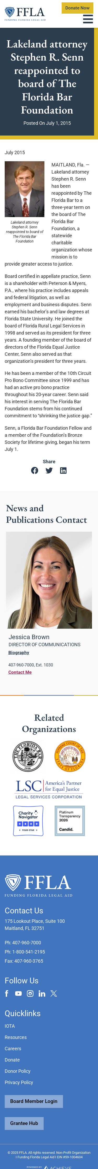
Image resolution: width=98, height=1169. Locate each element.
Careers (13, 1048)
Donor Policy (18, 1071)
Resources (16, 1037)
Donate (12, 1060)
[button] (35, 471)
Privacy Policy (19, 1082)
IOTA (10, 1026)
